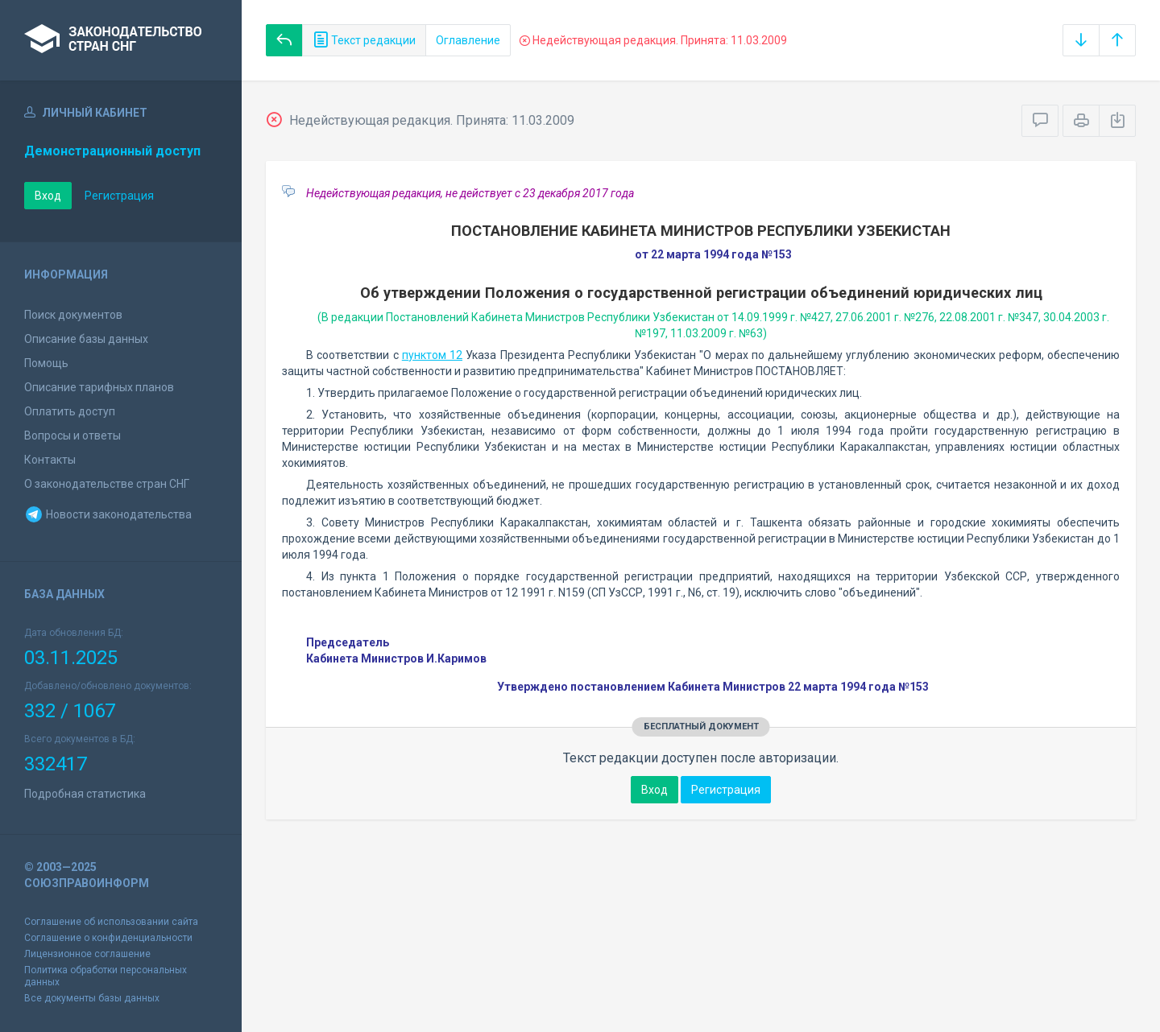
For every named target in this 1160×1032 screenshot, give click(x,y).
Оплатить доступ (69, 411)
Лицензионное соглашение (87, 954)
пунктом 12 (432, 355)
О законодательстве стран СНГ (106, 483)
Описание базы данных (86, 338)
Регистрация (119, 195)
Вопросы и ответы (72, 435)
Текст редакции (364, 40)
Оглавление (468, 40)
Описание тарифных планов (99, 387)
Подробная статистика (85, 793)
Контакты (50, 459)
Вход (48, 195)
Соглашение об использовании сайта (111, 921)
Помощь (46, 363)
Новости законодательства (108, 514)
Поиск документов (73, 314)
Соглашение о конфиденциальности (108, 937)
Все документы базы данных (92, 998)
